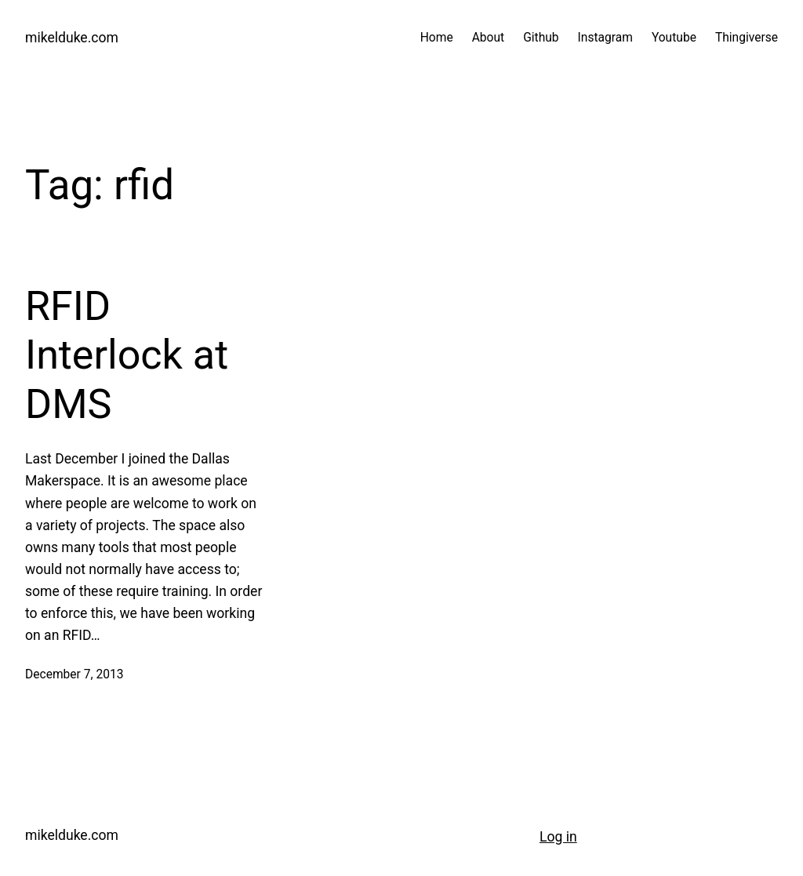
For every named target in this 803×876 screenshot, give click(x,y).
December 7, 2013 (74, 674)
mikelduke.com (71, 37)
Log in (558, 837)
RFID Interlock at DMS (126, 355)
